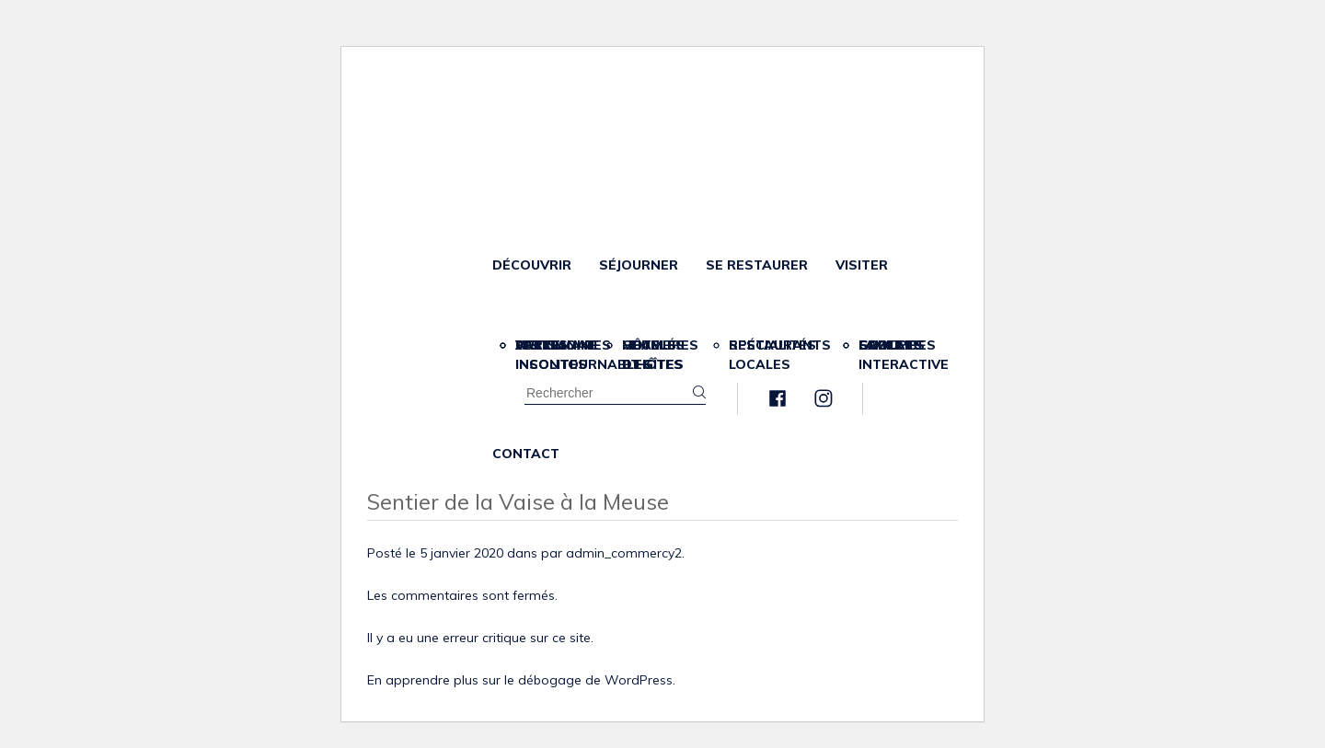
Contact (525, 453)
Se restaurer (757, 265)
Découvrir (531, 265)
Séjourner (638, 265)
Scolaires (897, 345)
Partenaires (563, 345)
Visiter (861, 265)
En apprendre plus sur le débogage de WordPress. (521, 680)
